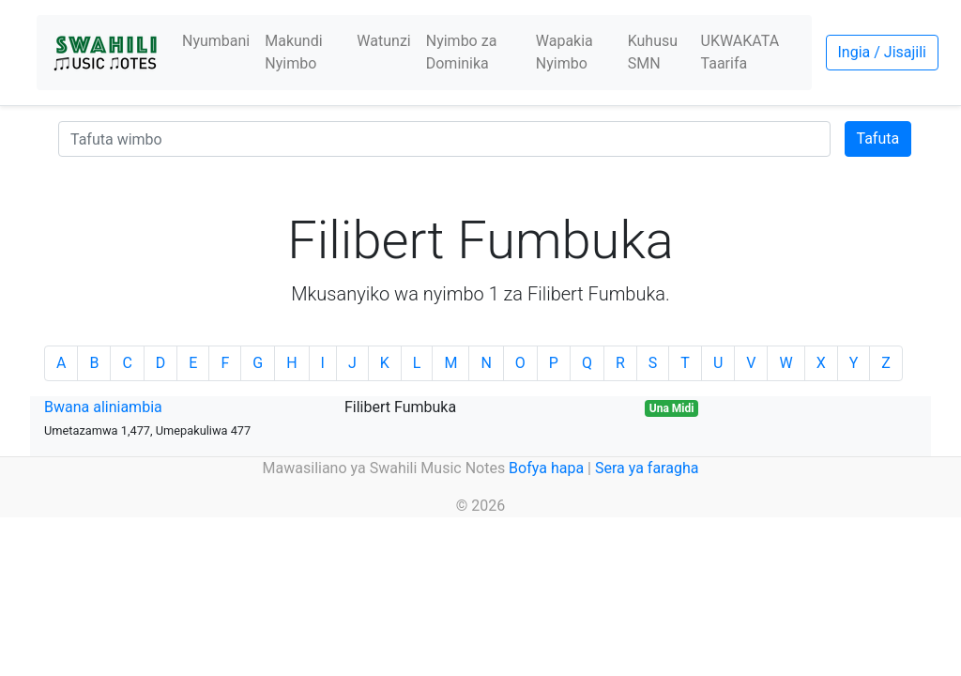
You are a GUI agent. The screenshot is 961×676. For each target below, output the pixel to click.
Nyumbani (216, 41)
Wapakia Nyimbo (564, 52)
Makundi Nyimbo (293, 52)
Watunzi (383, 41)
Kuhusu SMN (653, 52)
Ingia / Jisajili (882, 52)
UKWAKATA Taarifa (740, 52)
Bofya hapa (546, 468)
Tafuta (878, 138)
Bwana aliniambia (103, 407)
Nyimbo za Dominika (461, 52)
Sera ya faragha (646, 468)
